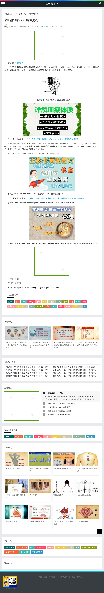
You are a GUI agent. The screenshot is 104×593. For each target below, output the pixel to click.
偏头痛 (20, 306)
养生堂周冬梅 (22, 547)
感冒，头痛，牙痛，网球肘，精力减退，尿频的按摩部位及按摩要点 (52, 139)
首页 (25, 14)
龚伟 (32, 547)
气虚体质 (18, 437)
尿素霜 (50, 547)
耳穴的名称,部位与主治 (61, 407)
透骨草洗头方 (79, 437)
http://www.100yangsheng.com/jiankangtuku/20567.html (37, 288)
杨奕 (49, 403)
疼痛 (84, 302)
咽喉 (60, 306)
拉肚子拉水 (60, 393)
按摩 (54, 306)
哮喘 (65, 302)
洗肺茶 (47, 437)
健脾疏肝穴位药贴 (89, 547)
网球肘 (31, 302)
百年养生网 (52, 3)
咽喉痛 (51, 302)
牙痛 (38, 302)
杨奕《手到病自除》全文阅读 (63, 403)
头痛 (44, 302)
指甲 (75, 306)
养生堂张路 (24, 552)
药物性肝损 (41, 547)
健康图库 (33, 14)
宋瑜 (77, 547)
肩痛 (32, 306)
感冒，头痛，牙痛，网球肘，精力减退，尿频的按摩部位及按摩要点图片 (57, 198)
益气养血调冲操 (12, 552)
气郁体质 (38, 437)
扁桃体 (67, 306)
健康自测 (51, 411)
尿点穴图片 (19, 283)
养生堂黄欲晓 (37, 552)
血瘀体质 (9, 437)
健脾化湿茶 (66, 437)
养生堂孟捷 (10, 547)
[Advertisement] (52, 45)
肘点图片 (18, 279)
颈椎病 (10, 302)
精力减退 (40, 306)
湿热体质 (56, 437)
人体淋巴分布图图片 (63, 414)
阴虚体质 (28, 437)
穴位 (49, 407)
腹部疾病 (51, 393)
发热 (59, 302)
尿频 (71, 302)
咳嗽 (24, 302)
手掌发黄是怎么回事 (63, 411)
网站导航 (18, 14)
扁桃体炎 (11, 306)
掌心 (48, 306)
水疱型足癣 (60, 547)
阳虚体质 (90, 437)
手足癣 (70, 547)
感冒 (17, 302)
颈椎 (78, 302)
